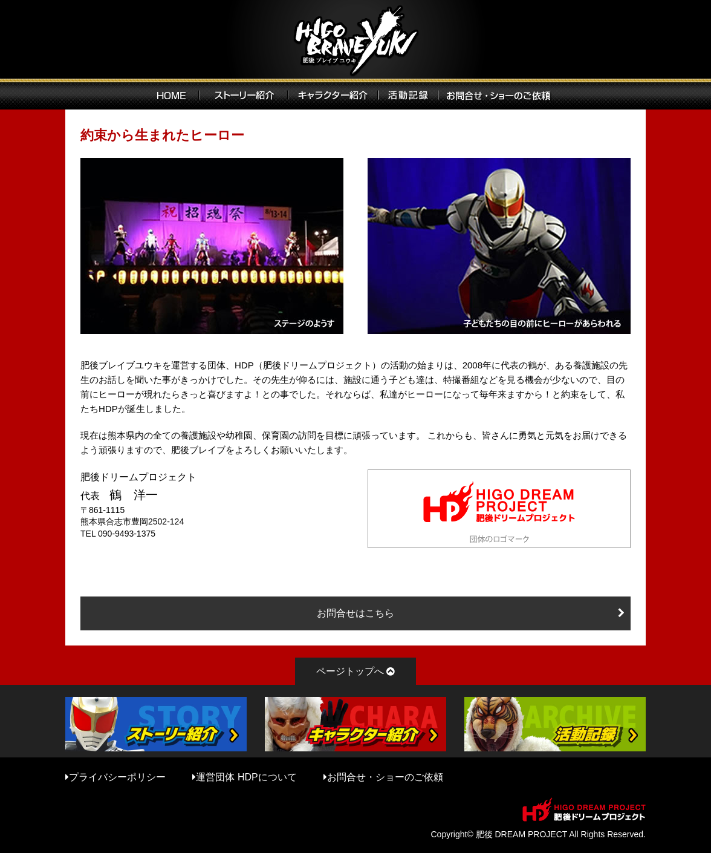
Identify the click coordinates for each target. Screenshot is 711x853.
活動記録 (408, 94)
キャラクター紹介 (333, 94)
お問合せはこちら (355, 613)
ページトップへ (350, 671)
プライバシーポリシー (117, 777)
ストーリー (243, 94)
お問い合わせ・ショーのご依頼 (502, 94)
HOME (171, 94)
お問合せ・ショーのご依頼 (385, 777)
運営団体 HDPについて (246, 777)
